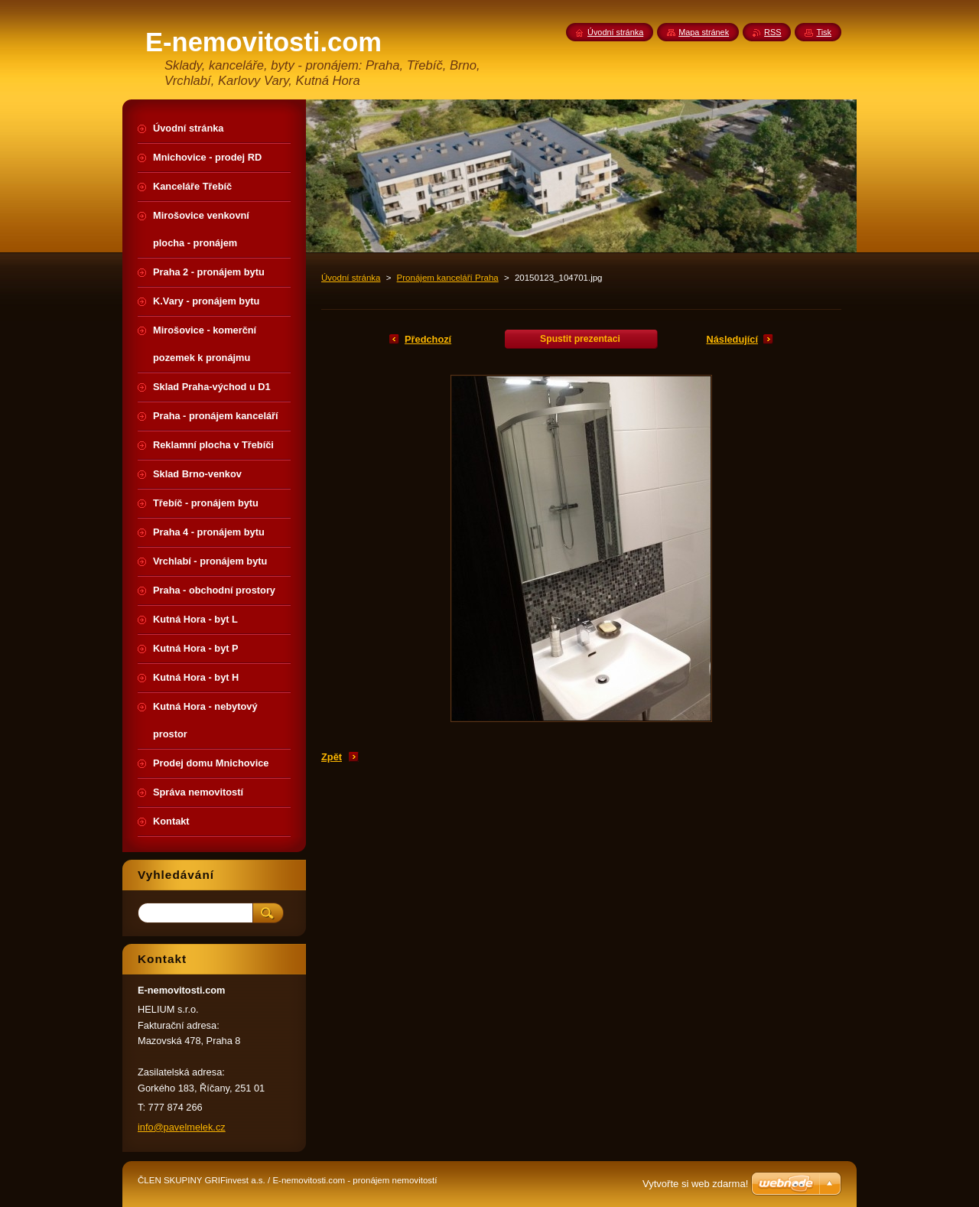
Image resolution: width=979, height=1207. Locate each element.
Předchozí (428, 339)
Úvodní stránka (350, 277)
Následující (732, 339)
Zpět (331, 757)
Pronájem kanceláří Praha (448, 277)
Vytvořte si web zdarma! (695, 1183)
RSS (772, 32)
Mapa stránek (703, 32)
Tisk (823, 32)
